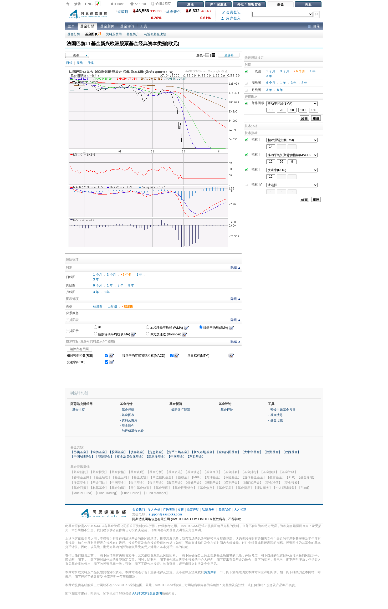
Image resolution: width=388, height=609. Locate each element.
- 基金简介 (127, 425)
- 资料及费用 (128, 420)
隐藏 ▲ (236, 267)
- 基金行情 (127, 410)
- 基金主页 (77, 410)
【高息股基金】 (156, 456)
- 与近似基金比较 (132, 431)
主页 (71, 26)
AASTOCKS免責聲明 (147, 593)
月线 (90, 63)
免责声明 (193, 509)
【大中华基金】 (252, 452)
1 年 (139, 275)
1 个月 (97, 275)
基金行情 (87, 26)
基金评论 (127, 26)
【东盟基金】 (195, 456)
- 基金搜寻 (275, 415)
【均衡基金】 (98, 452)
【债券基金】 (136, 452)
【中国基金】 (176, 456)
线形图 (128, 306)
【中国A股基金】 (82, 456)
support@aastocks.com (165, 514)
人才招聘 (240, 509)
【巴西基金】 (291, 452)
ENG (89, 4)
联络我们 (225, 509)
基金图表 (93, 34)
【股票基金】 (117, 452)
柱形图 (98, 306)
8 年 (131, 285)
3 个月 (111, 275)
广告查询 (169, 509)
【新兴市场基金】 (203, 452)
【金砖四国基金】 (228, 452)
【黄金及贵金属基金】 (129, 456)
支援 (181, 509)
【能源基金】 (104, 456)
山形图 (112, 306)
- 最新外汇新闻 (179, 410)
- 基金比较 (275, 420)
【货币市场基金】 (177, 452)
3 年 (96, 279)
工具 (143, 26)
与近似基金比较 (155, 34)
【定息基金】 (155, 452)
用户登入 (231, 18)
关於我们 (138, 509)
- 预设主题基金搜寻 (281, 410)
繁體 (77, 4)
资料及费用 (114, 34)
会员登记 (231, 12)
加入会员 (153, 509)
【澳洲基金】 (272, 452)
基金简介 (132, 34)
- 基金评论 (226, 410)
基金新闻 (107, 26)
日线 (69, 63)
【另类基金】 (79, 452)
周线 (79, 63)
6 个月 (127, 275)
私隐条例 (208, 509)
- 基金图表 (127, 415)
